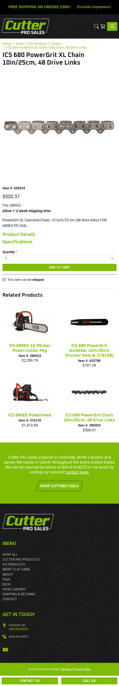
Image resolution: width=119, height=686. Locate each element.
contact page (77, 472)
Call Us (89, 681)
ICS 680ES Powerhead (29, 415)
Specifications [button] (17, 242)
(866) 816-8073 (19, 636)
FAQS (6, 579)
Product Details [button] (18, 234)
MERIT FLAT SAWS (16, 569)
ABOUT (7, 574)
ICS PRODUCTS (13, 564)
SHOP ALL (10, 555)
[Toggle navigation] (112, 26)
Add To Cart (59, 267)
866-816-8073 (74, 467)
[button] (96, 26)
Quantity (9, 252)
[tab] (59, 235)
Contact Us (30, 681)
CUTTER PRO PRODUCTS (20, 559)
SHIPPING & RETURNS (18, 594)
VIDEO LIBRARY (13, 589)
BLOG (6, 584)
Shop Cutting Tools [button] (59, 486)
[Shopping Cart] (103, 26)
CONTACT (9, 599)
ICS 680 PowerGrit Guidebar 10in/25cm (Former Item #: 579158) (89, 351)
